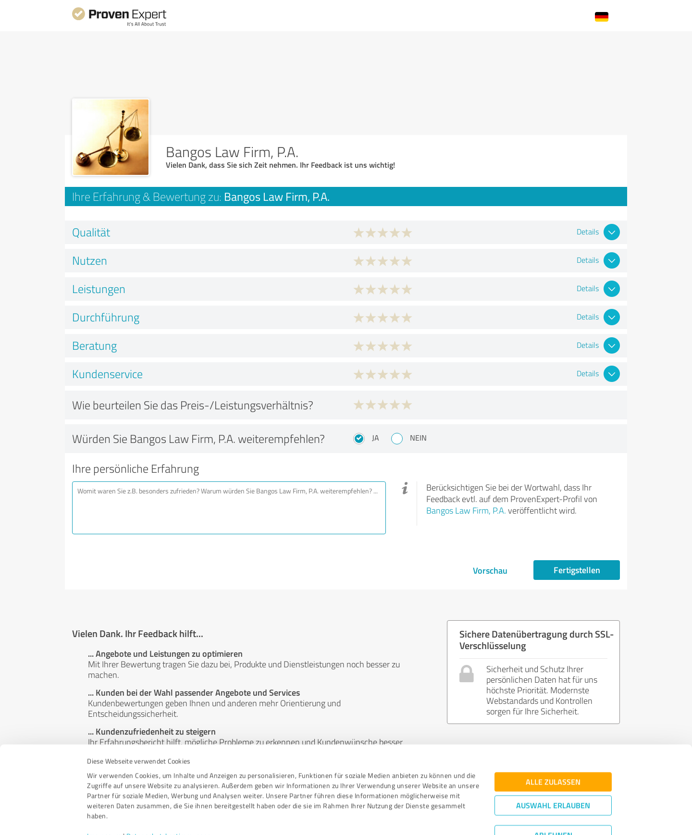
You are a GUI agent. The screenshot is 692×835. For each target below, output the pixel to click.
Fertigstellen (577, 570)
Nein (418, 437)
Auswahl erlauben (553, 759)
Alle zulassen (553, 735)
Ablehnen (553, 789)
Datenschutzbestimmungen (168, 790)
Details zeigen (413, 817)
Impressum (104, 790)
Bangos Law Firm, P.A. (466, 510)
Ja (375, 437)
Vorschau (490, 570)
